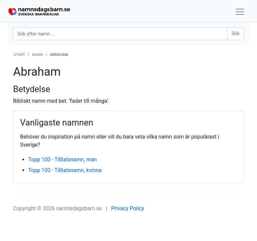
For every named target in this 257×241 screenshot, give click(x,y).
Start (19, 55)
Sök (236, 33)
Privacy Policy (127, 208)
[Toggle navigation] (240, 11)
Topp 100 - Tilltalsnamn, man (62, 159)
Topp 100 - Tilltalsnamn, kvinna (65, 170)
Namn (37, 55)
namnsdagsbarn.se (79, 208)
